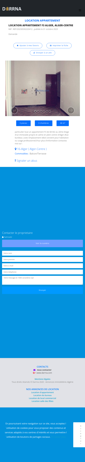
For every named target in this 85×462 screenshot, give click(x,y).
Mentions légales (42, 379)
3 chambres (43, 123)
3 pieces (23, 123)
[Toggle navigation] (80, 8)
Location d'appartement (42, 392)
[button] (14, 110)
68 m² (62, 123)
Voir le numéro (42, 243)
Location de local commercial (42, 398)
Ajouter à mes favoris (28, 45)
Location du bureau (42, 395)
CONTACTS (42, 366)
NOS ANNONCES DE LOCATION (42, 389)
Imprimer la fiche (59, 45)
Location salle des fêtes (42, 401)
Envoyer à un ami (42, 53)
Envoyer (42, 290)
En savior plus (58, 436)
